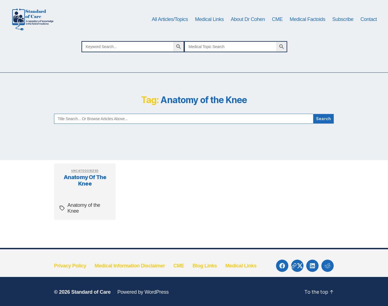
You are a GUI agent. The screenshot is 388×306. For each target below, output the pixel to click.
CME (277, 26)
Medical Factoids (307, 26)
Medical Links (209, 26)
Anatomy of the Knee (85, 193)
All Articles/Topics (170, 26)
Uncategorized (85, 183)
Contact (368, 26)
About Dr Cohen (248, 26)
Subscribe (343, 26)
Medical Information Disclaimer (130, 278)
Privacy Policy (70, 278)
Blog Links (205, 278)
